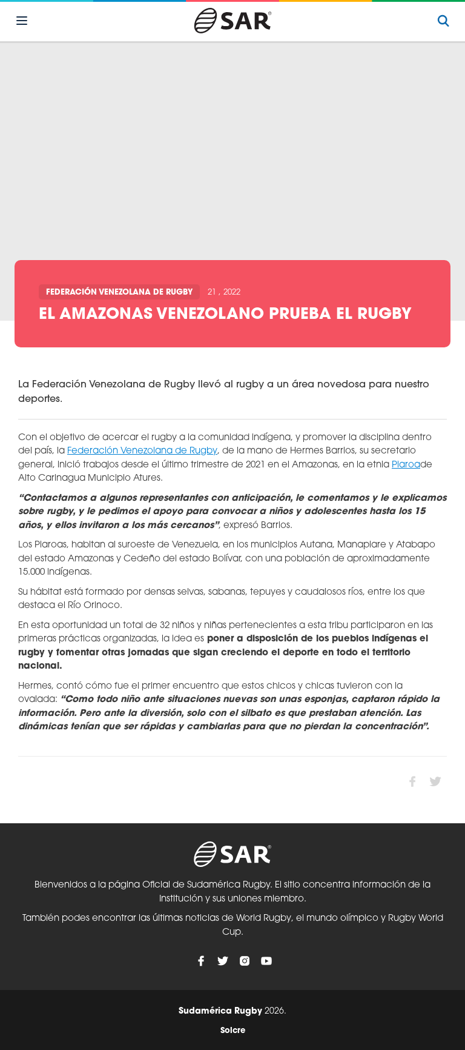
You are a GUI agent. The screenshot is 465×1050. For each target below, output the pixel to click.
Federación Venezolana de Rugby (119, 292)
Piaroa (406, 465)
